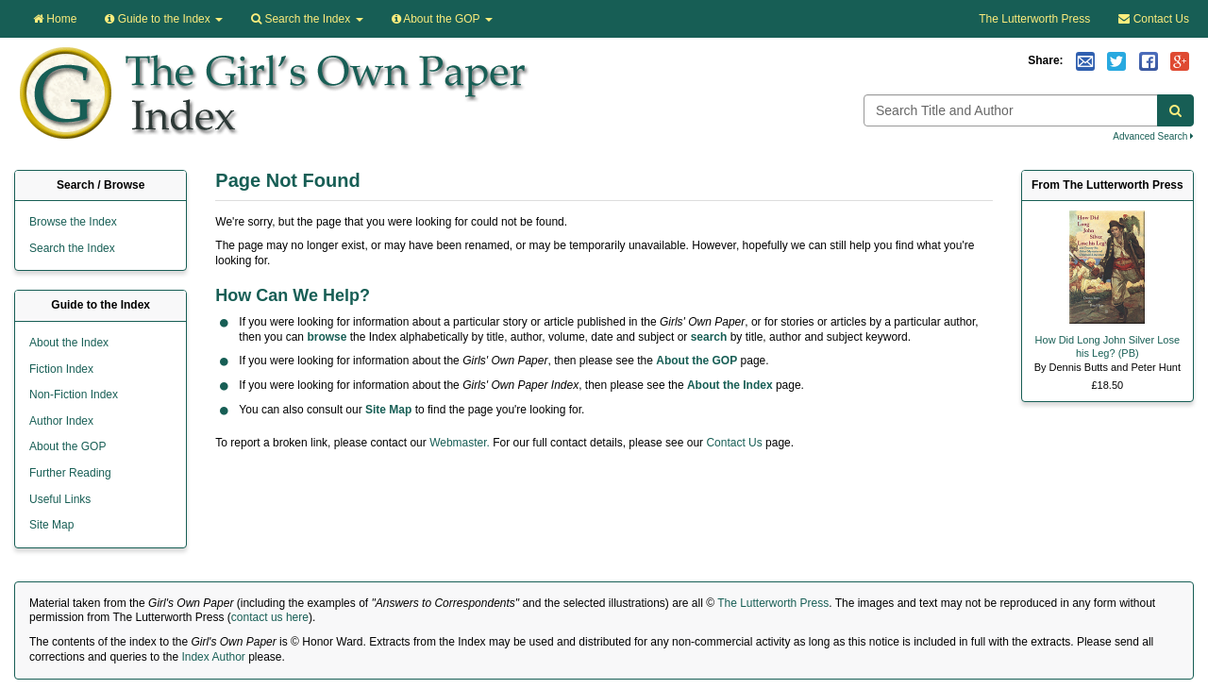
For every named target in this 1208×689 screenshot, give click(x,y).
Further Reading (70, 472)
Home (54, 18)
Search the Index (72, 248)
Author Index (61, 421)
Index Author (212, 657)
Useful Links (60, 499)
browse (326, 337)
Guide (164, 18)
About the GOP (442, 18)
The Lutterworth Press (1034, 18)
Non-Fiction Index (73, 394)
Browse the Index (73, 221)
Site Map (388, 409)
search (709, 337)
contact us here (270, 617)
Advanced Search (1153, 136)
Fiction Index (61, 369)
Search (306, 18)
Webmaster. (459, 442)
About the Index (730, 385)
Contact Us (1153, 18)
